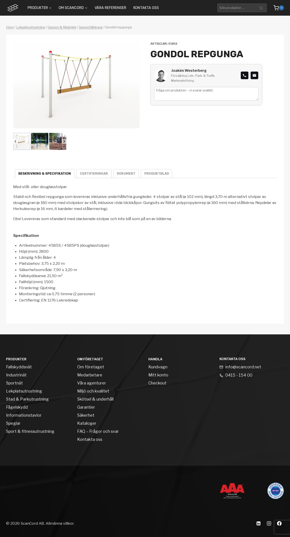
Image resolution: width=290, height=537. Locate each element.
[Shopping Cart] (276, 8)
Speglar (13, 423)
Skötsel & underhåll (95, 399)
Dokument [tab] (126, 174)
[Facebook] (279, 523)
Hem (10, 27)
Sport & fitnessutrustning (30, 431)
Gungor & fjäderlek (62, 27)
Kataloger (86, 423)
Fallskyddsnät (19, 367)
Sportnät (14, 383)
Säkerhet (85, 415)
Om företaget (90, 367)
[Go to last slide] (15, 141)
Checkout (157, 383)
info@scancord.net (243, 367)
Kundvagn (157, 367)
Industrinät (16, 375)
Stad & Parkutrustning (27, 399)
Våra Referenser (110, 8)
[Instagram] (268, 523)
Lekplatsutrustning (30, 27)
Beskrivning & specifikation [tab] (44, 174)
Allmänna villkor (60, 523)
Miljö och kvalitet (93, 391)
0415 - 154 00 (238, 375)
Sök (262, 8)
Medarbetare (89, 375)
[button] (21, 141)
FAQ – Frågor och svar (98, 431)
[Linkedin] (258, 523)
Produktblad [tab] (156, 174)
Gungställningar (91, 27)
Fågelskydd (17, 407)
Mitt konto (158, 375)
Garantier (86, 407)
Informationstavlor (24, 415)
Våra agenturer (91, 383)
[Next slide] (64, 141)
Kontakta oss (146, 8)
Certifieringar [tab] (94, 174)
